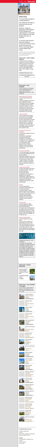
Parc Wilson (22, 202)
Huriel (27, 308)
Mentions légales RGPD (24, 435)
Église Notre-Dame (24, 150)
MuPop (21, 184)
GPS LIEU (30, 72)
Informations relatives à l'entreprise (27, 433)
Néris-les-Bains (29, 295)
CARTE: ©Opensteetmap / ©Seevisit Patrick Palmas (25, 55)
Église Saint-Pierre (24, 167)
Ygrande (27, 373)
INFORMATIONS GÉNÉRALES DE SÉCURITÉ (27, 76)
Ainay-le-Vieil (28, 379)
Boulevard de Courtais (25, 96)
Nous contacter (22, 442)
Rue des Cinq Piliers (24, 217)
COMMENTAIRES (23, 72)
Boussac (27, 353)
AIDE (25, 1)
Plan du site (21, 443)
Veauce (27, 392)
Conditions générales (24, 431)
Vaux (26, 302)
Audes (27, 315)
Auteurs (21, 432)
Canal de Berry (23, 114)
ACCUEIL (21, 1)
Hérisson (27, 321)
